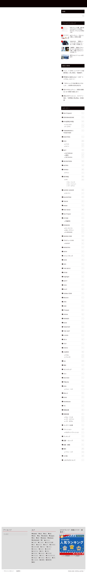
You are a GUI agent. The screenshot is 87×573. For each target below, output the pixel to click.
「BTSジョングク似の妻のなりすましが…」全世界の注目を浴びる (73, 84)
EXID (74, 397)
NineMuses (74, 401)
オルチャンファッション (74, 432)
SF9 (74, 264)
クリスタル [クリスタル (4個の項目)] (53, 544)
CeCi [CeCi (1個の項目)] (41, 533)
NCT (74, 150)
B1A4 (74, 322)
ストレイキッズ (74, 255)
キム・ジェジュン (72, 184)
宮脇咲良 (74, 221)
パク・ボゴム (74, 421)
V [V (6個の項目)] (42, 540)
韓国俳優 (74, 414)
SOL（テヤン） (74, 230)
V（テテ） (74, 126)
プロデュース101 (74, 240)
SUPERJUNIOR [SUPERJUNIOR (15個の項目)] (36, 540)
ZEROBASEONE (66, 2)
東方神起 (74, 176)
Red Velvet (74, 209)
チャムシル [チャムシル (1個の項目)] (42, 553)
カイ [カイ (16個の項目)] (34, 544)
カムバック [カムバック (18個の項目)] (40, 544)
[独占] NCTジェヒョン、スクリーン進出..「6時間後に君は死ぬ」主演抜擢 (74, 98)
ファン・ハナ (74, 452)
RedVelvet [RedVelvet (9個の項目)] (44, 538)
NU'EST (74, 243)
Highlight (74, 276)
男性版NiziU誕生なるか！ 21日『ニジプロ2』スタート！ (73, 78)
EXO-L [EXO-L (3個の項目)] (34, 535)
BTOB (74, 272)
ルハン (74, 146)
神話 (74, 365)
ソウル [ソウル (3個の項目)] (47, 551)
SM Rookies (74, 157)
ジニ (22, 283)
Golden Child (74, 293)
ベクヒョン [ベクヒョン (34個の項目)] (35, 557)
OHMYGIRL (16, 283)
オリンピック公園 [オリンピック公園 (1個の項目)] (49, 542)
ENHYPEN (74, 137)
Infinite (74, 314)
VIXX (74, 285)
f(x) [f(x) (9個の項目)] (39, 535)
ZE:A (74, 339)
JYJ (74, 179)
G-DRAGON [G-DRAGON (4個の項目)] (45, 535)
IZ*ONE (74, 218)
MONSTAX (74, 247)
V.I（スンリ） (74, 228)
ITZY (74, 343)
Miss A (74, 393)
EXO (4, 17)
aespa (74, 205)
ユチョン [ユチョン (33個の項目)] (48, 557)
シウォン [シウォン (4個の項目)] (43, 546)
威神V (74, 155)
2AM (74, 306)
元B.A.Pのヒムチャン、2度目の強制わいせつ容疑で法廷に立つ (74, 90)
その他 (74, 456)
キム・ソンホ (74, 417)
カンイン (74, 193)
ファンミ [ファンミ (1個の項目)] (42, 555)
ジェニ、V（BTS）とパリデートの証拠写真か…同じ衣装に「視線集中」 (74, 72)
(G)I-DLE (74, 377)
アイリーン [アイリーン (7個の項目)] (48, 540)
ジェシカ (74, 357)
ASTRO (74, 165)
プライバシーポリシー (9, 571)
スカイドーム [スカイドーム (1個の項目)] (35, 551)
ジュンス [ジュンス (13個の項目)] (41, 549)
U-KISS (74, 335)
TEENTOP (74, 327)
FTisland (74, 310)
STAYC (74, 348)
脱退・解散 (74, 444)
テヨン (74, 355)
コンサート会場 (74, 425)
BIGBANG (74, 225)
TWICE (74, 201)
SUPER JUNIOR (74, 190)
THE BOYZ (74, 268)
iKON (74, 260)
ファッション (74, 429)
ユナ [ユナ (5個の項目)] (54, 557)
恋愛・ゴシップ (37, 2)
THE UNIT (74, 331)
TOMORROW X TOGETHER (74, 131)
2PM (74, 301)
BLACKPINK (74, 197)
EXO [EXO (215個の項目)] (50, 533)
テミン (74, 173)
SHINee (74, 169)
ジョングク (74, 124)
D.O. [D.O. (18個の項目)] (45, 533)
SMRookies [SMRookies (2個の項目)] (51, 538)
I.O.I (74, 373)
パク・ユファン (74, 419)
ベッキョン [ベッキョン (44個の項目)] (42, 557)
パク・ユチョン (71, 185)
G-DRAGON (74, 232)
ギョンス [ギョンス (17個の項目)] (46, 544)
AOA (74, 386)
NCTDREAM (74, 153)
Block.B (74, 297)
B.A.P (74, 289)
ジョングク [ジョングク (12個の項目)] (48, 549)
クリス (74, 144)
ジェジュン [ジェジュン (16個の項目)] (35, 549)
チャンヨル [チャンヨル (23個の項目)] (49, 553)
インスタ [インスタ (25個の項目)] (34, 542)
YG (74, 405)
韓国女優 (74, 410)
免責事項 (18, 571)
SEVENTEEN (74, 161)
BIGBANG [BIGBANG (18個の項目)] (35, 533)
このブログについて (74, 460)
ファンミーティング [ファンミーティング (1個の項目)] (51, 555)
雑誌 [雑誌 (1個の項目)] (34, 562)
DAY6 (74, 251)
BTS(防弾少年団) (78, 2)
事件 (45, 2)
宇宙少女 (74, 382)
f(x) (74, 361)
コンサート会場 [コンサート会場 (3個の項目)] (36, 546)
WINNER (74, 318)
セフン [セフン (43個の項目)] (42, 551)
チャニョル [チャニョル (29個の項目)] (35, 553)
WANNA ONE (74, 236)
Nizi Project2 (53, 2)
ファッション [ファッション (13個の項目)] (35, 555)
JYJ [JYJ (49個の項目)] (33, 538)
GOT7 (74, 281)
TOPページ (26, 2)
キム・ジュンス (71, 182)
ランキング (74, 436)
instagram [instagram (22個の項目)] (52, 535)
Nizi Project (74, 214)
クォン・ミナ (74, 389)
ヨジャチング (74, 369)
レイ (10, 283)
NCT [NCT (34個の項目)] (38, 538)
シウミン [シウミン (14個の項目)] (49, 546)
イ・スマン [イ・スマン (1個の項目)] (41, 542)
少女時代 (74, 352)
